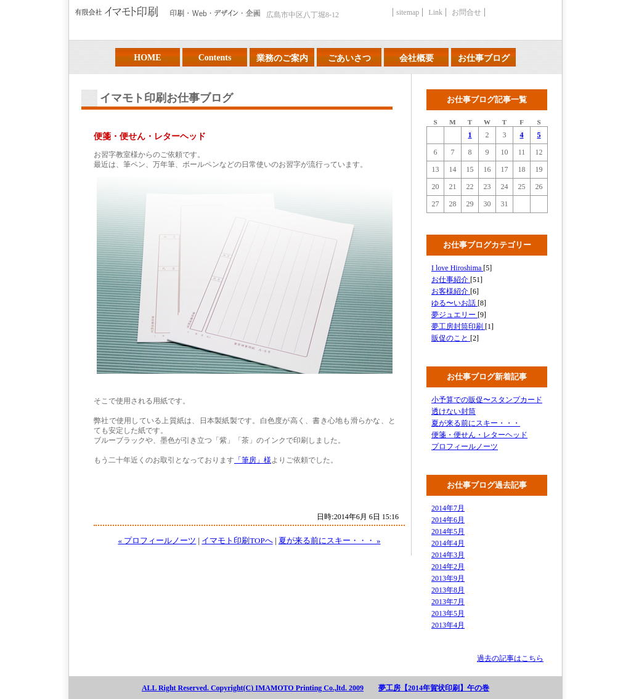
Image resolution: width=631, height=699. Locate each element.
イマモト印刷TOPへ (237, 540)
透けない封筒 (453, 411)
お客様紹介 (450, 291)
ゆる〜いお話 (454, 303)
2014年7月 (448, 508)
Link (435, 12)
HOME (147, 57)
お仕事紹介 (450, 279)
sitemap (407, 12)
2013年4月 (448, 625)
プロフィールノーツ (464, 446)
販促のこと (450, 338)
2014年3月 (448, 555)
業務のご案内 (282, 58)
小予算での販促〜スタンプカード (486, 399)
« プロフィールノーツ (157, 540)
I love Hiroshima (457, 268)
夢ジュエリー (454, 314)
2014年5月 (448, 531)
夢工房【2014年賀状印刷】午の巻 (433, 688)
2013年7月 (448, 601)
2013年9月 (448, 578)
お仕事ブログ (484, 58)
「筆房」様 (252, 460)
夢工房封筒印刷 (458, 326)
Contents (215, 57)
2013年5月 (448, 613)
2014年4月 (448, 543)
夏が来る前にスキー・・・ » (330, 540)
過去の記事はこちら (510, 658)
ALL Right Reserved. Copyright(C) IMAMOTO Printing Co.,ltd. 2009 (253, 688)
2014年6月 (448, 519)
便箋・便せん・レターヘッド (479, 434)
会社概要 (416, 58)
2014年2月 (448, 566)
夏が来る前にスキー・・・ (475, 423)
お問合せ (466, 12)
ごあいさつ (349, 58)
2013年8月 (448, 590)
